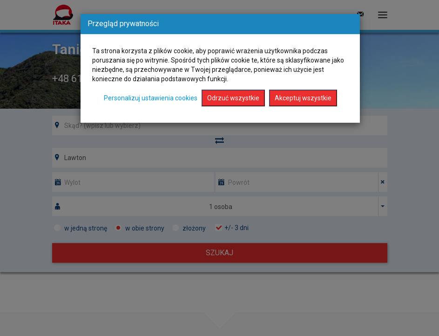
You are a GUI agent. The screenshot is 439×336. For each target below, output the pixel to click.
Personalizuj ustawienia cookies (150, 98)
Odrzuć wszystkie (233, 98)
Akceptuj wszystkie (303, 98)
